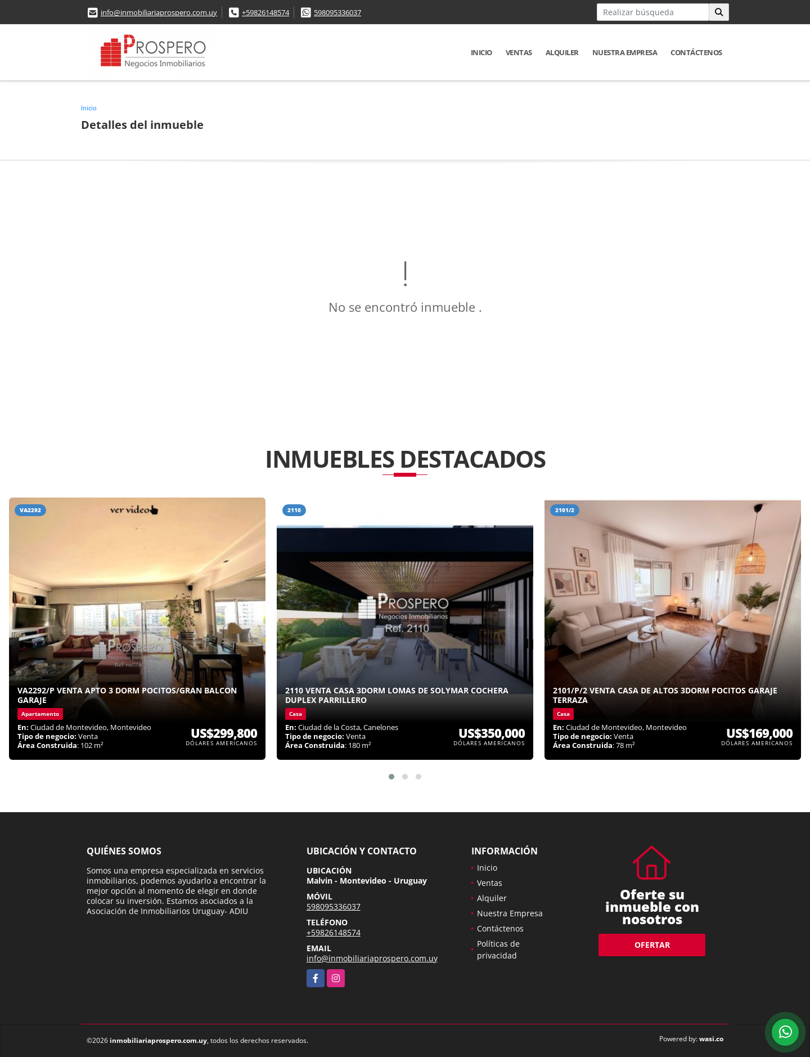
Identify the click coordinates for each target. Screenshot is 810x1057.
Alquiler (562, 52)
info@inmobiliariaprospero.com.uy (159, 12)
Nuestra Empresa (625, 52)
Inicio (481, 52)
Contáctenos (696, 52)
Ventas (519, 52)
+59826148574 (265, 12)
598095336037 (337, 12)
